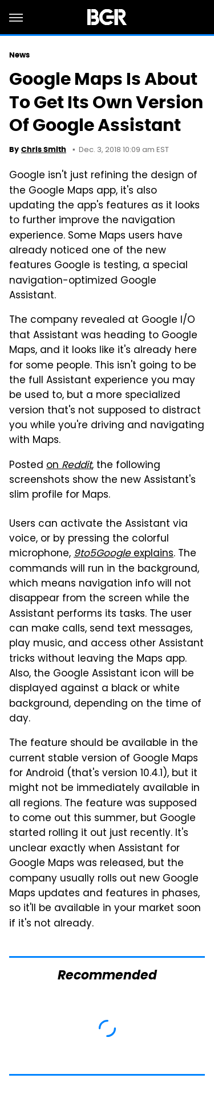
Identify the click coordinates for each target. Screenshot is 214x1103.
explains (123, 554)
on (69, 466)
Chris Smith (43, 149)
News (19, 55)
